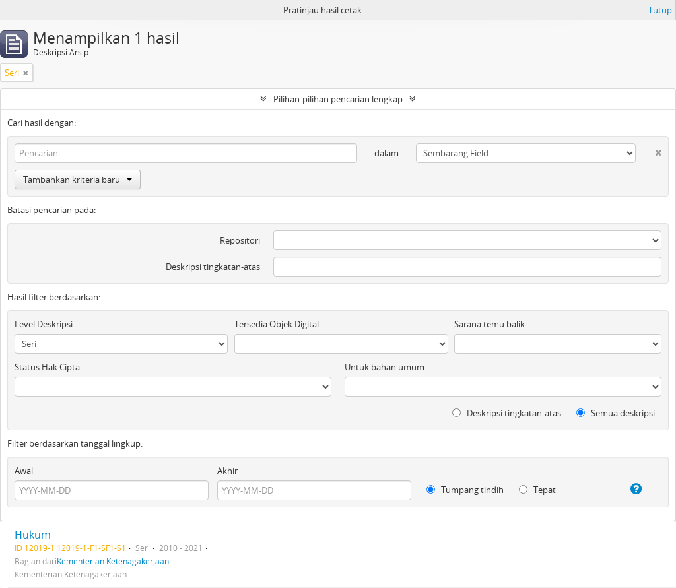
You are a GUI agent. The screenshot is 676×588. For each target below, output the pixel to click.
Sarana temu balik (489, 324)
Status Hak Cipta (47, 367)
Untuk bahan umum (384, 367)
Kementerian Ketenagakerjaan (113, 561)
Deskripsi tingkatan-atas (213, 267)
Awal (24, 470)
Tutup (660, 10)
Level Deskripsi (44, 324)
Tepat (537, 490)
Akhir (227, 470)
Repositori (240, 240)
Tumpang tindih (465, 490)
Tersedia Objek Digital (276, 324)
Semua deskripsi (615, 413)
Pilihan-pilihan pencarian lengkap (338, 99)
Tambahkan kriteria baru (77, 179)
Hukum (33, 534)
